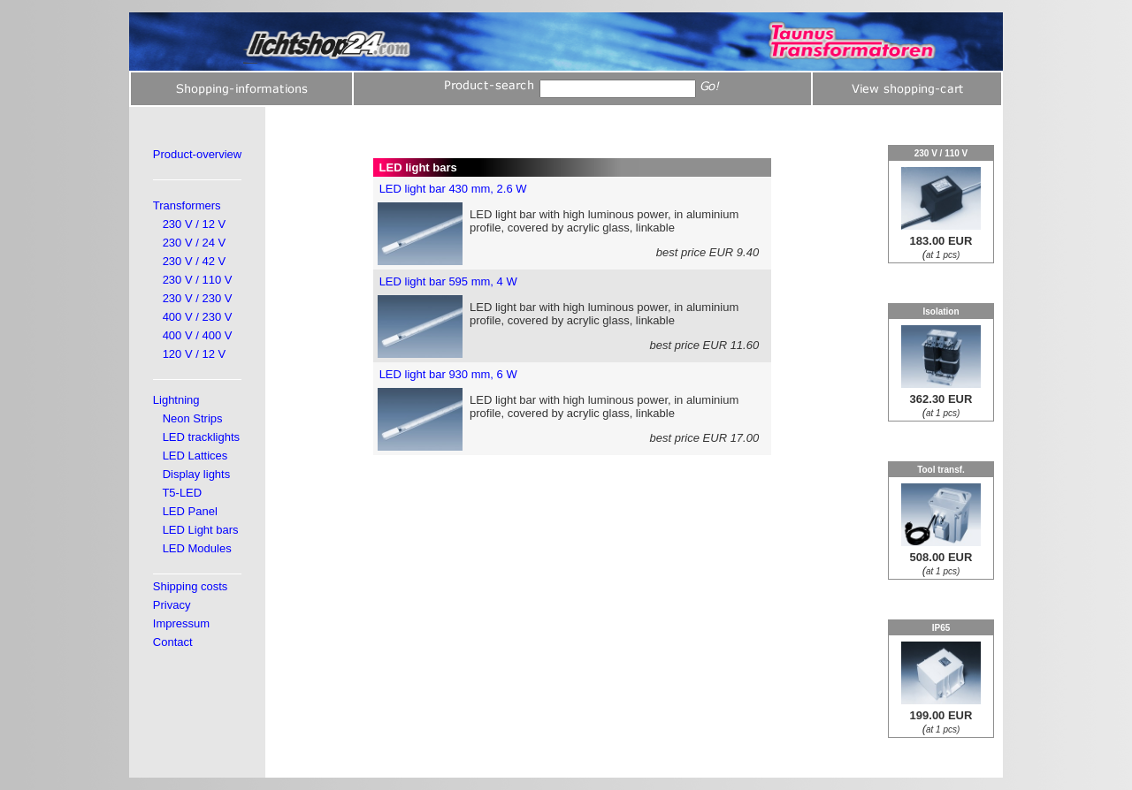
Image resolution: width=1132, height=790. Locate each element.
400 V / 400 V (198, 335)
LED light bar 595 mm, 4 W (448, 281)
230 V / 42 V (194, 261)
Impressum (181, 623)
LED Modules (197, 548)
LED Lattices (195, 455)
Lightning (176, 399)
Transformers (187, 205)
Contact (173, 642)
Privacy (172, 604)
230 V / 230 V (198, 298)
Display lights (197, 474)
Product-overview (197, 154)
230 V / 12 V (194, 224)
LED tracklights (201, 437)
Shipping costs (190, 586)
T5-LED (182, 492)
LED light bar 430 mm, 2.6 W (453, 188)
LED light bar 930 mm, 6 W (448, 374)
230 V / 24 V (194, 242)
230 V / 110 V (198, 279)
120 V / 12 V (194, 354)
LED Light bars (201, 529)
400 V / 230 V (198, 316)
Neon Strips (193, 418)
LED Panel (190, 511)
